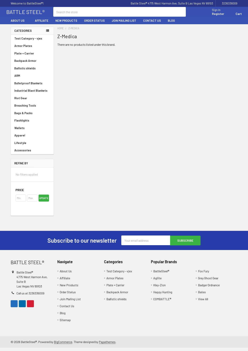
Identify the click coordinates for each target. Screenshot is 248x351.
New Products (66, 24)
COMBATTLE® (162, 302)
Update (43, 201)
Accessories (32, 153)
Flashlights (21, 123)
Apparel (32, 138)
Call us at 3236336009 (30, 296)
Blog (171, 24)
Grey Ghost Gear (208, 281)
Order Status (94, 24)
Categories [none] (23, 34)
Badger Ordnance (209, 288)
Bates (202, 295)
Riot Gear (20, 101)
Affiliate (41, 24)
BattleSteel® (161, 274)
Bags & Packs (32, 116)
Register (214, 16)
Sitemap (65, 323)
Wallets (19, 131)
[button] (32, 193)
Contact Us (152, 24)
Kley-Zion (159, 288)
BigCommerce (63, 345)
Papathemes (107, 345)
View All (203, 302)
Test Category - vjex (28, 41)
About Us (19, 24)
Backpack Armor (25, 64)
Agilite (157, 281)
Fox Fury (203, 274)
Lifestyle (20, 146)
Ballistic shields (32, 71)
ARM (17, 79)
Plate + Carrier (24, 56)
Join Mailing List (124, 24)
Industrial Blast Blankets (30, 94)
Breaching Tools (25, 108)
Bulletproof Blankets (28, 86)
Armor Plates (32, 49)
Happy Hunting (162, 295)
